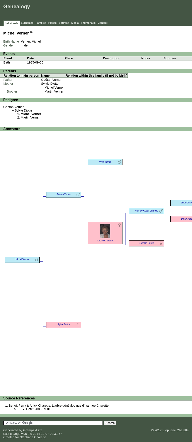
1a (31, 32)
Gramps (28, 430)
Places (52, 22)
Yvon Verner (105, 162)
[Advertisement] (111, 11)
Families (41, 22)
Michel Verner (54, 87)
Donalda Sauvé (146, 243)
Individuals (12, 23)
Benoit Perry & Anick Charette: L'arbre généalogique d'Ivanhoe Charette (59, 405)
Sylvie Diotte (50, 83)
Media (75, 22)
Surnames (27, 22)
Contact (103, 22)
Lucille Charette (105, 232)
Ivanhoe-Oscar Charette (146, 211)
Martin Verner (54, 91)
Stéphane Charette (33, 437)
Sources (64, 22)
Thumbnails (88, 22)
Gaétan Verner (51, 79)
